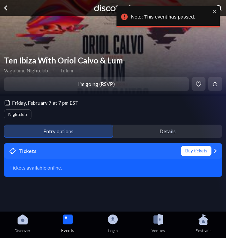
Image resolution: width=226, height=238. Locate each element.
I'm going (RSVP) (96, 84)
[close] (213, 11)
